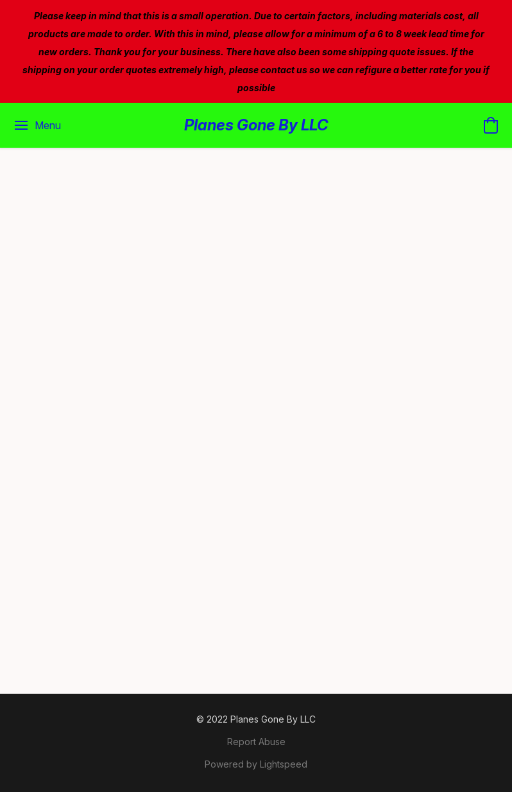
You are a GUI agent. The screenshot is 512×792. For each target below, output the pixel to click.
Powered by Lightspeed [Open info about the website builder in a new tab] (256, 764)
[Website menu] (37, 125)
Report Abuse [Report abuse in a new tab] (256, 741)
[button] (256, 125)
